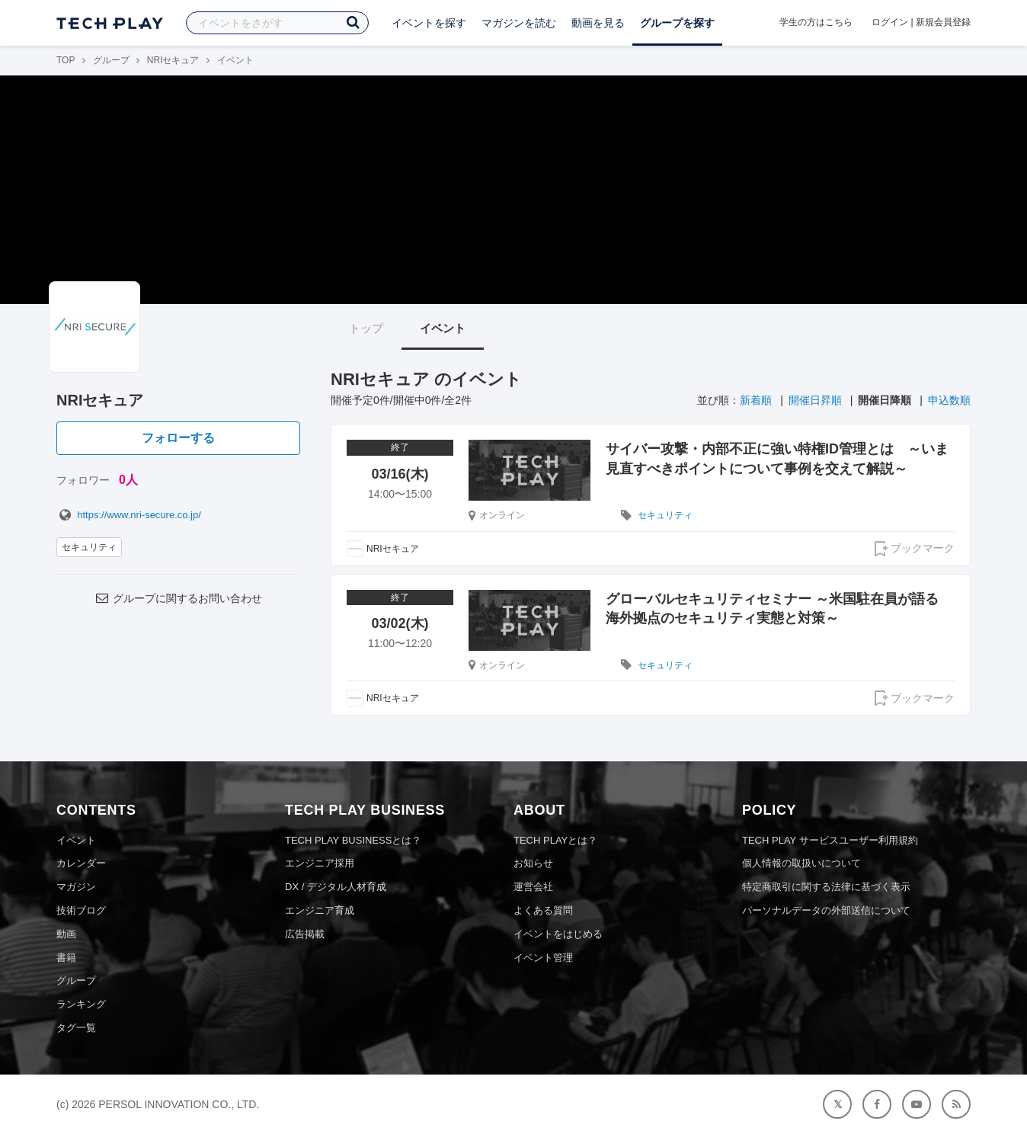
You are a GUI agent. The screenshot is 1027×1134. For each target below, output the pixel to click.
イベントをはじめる (558, 934)
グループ (111, 60)
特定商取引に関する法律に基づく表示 (826, 886)
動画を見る (598, 23)
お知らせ (533, 863)
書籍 (66, 957)
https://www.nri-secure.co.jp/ (128, 515)
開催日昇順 (815, 400)
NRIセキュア (173, 60)
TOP (65, 60)
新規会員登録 (943, 22)
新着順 (756, 400)
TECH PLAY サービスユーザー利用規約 (830, 840)
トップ (366, 328)
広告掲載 (305, 934)
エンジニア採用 (319, 863)
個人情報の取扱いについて (801, 863)
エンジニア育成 (319, 910)
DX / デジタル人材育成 (335, 886)
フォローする (178, 437)
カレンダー (81, 863)
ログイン (890, 22)
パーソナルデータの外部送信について (826, 910)
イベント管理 (543, 957)
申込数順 (949, 400)
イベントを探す (429, 23)
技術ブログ (81, 910)
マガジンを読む (519, 23)
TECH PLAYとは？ (555, 840)
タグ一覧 (76, 1027)
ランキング (81, 1004)
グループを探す (677, 23)
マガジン (76, 886)
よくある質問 (543, 910)
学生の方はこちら (816, 22)
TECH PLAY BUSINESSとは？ (353, 840)
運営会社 (533, 886)
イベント (443, 328)
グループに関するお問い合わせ (178, 598)
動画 (66, 934)
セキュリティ (89, 547)
